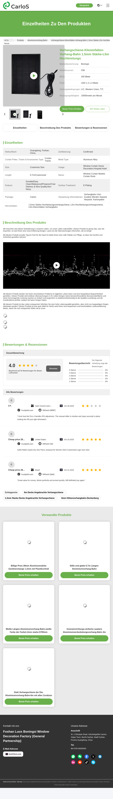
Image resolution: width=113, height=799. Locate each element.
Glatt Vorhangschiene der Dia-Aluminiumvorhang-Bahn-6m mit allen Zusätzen (28, 693)
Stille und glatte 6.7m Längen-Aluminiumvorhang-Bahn (84, 567)
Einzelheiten (20, 128)
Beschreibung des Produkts (55, 128)
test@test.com (13, 754)
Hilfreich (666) (48, 474)
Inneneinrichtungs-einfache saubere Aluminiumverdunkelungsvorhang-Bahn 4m (84, 630)
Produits (20, 40)
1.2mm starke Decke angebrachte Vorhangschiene (30, 498)
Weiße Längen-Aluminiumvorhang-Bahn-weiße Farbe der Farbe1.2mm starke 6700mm (28, 630)
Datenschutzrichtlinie (9, 781)
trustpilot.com (27, 410)
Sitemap (19, 781)
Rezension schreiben (53, 370)
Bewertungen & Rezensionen (91, 128)
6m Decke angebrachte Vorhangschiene (43, 492)
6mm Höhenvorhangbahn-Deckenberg (80, 498)
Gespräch (84, 5)
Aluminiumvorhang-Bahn (37, 40)
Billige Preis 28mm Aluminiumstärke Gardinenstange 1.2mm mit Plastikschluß (29, 567)
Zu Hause (6, 40)
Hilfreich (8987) (49, 410)
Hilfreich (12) (48, 444)
